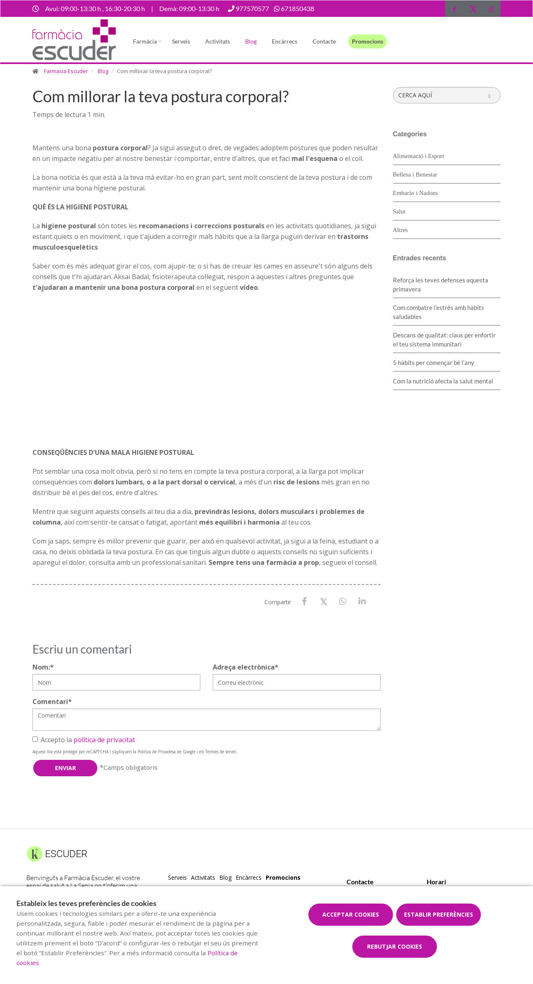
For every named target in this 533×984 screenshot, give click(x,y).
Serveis (181, 41)
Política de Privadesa (157, 752)
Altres (400, 230)
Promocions (367, 41)
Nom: (43, 667)
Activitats (217, 41)
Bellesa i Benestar (415, 174)
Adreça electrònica (245, 667)
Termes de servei (220, 752)
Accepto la (83, 739)
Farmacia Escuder (66, 71)
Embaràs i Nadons (415, 193)
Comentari (52, 701)
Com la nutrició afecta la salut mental (443, 381)
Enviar (65, 768)
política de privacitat (104, 739)
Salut (399, 211)
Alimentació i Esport (418, 156)
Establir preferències (438, 914)
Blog (251, 41)
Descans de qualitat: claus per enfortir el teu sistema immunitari (444, 339)
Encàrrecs (284, 41)
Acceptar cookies (350, 914)
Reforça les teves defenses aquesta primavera (440, 284)
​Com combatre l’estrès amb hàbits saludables (438, 312)
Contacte (324, 41)
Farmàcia (145, 41)
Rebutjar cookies (394, 946)
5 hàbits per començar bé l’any (433, 362)
